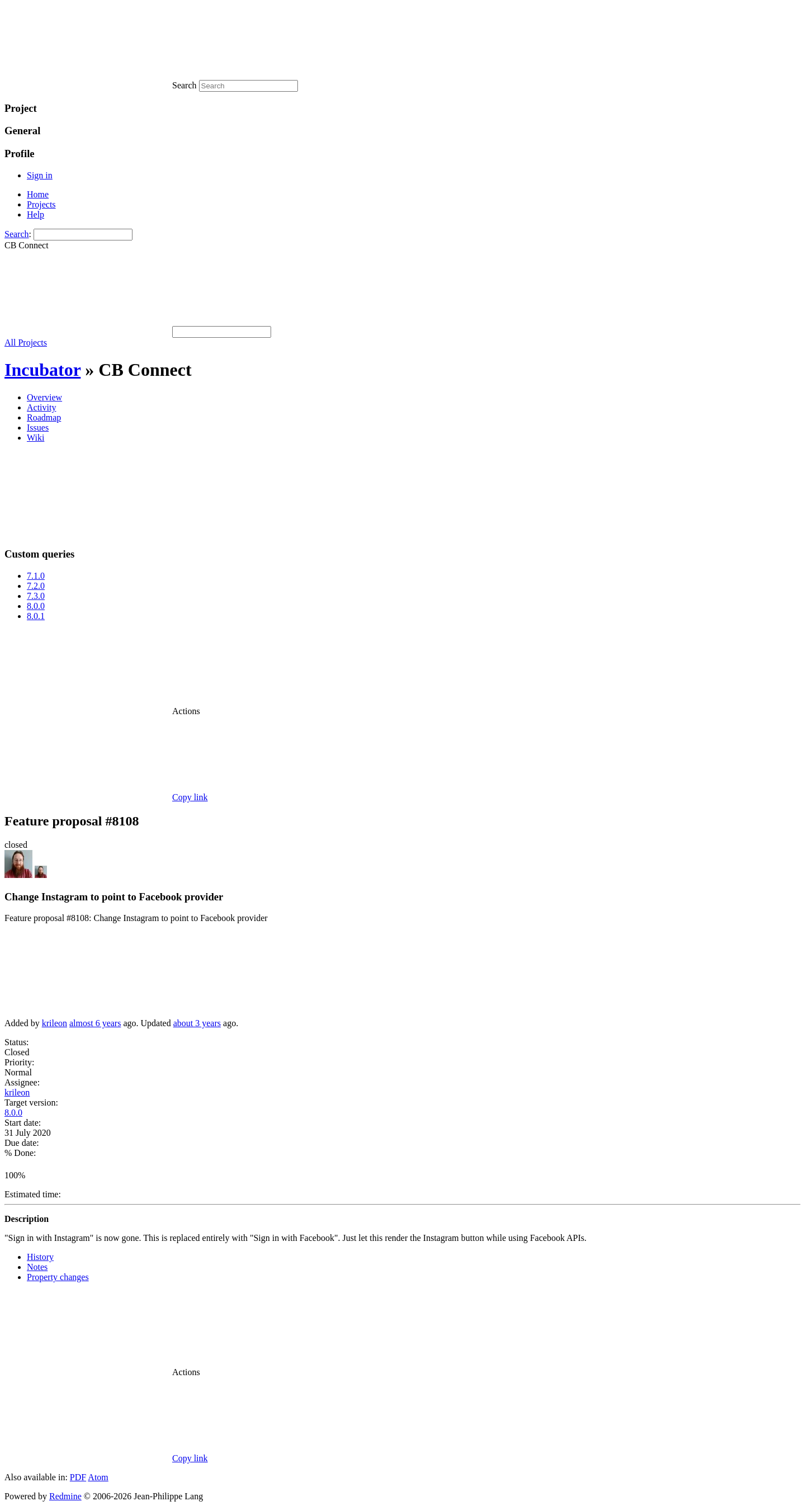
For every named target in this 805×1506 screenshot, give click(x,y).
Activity (41, 407)
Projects (41, 204)
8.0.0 (36, 606)
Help (35, 214)
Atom (98, 1477)
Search (16, 234)
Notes (37, 1267)
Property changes (58, 1277)
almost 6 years (95, 1023)
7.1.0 (36, 575)
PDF (78, 1477)
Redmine (65, 1496)
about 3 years (197, 1023)
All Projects (25, 342)
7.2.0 (36, 586)
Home (38, 194)
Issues (38, 427)
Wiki (35, 437)
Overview (44, 397)
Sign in (40, 175)
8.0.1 (36, 616)
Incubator (42, 370)
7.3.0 (36, 596)
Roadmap (44, 417)
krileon (54, 1023)
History (40, 1257)
